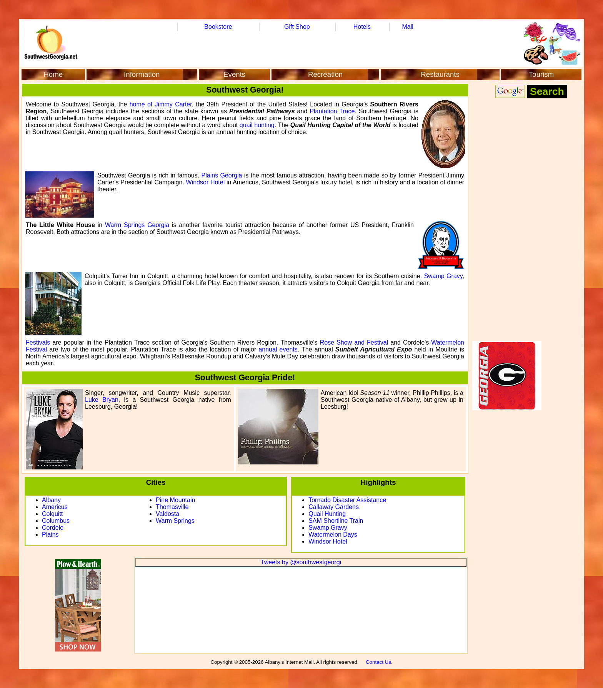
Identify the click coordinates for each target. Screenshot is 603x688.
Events (234, 74)
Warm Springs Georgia (137, 225)
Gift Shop (297, 26)
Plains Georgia (222, 175)
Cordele (52, 527)
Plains (50, 534)
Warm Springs (175, 520)
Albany (51, 500)
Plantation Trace (332, 111)
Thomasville (172, 507)
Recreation (325, 74)
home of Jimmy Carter (161, 104)
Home (53, 74)
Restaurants (440, 74)
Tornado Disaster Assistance (347, 500)
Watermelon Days (332, 534)
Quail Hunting (327, 514)
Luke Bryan (101, 399)
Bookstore (218, 26)
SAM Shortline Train (335, 520)
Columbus (56, 520)
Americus (55, 507)
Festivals (38, 342)
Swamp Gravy (443, 276)
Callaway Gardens (333, 507)
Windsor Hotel (205, 182)
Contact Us (378, 662)
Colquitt (52, 514)
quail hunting (257, 125)
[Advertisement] (526, 221)
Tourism (541, 74)
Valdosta (167, 514)
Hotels (362, 26)
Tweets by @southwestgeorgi (301, 562)
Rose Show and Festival (354, 342)
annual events (277, 349)
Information (142, 74)
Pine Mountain (175, 500)
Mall (407, 26)
